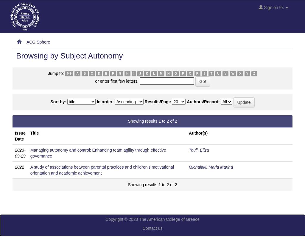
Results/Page (158, 101)
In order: (105, 101)
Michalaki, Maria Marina (211, 167)
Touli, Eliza (199, 150)
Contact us (153, 228)
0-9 (69, 73)
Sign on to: (273, 7)
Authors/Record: (203, 101)
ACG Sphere (38, 42)
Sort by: (58, 101)
